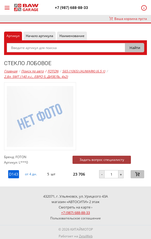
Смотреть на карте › (75, 207)
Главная (10, 71)
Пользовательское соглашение (75, 218)
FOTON (51, 71)
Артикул (13, 35)
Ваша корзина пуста (128, 18)
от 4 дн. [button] (31, 174)
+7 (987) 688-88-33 (71, 7)
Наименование (71, 35)
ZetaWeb (86, 236)
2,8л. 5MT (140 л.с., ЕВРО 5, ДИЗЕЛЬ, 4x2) (36, 76)
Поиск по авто (32, 71)
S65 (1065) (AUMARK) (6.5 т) (83, 71)
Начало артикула (39, 35)
